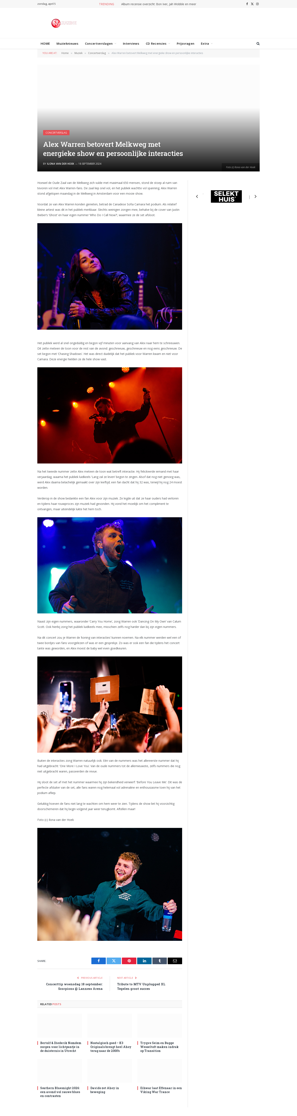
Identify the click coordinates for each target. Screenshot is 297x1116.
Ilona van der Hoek (60, 163)
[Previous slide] (197, 196)
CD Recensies (156, 43)
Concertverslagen (99, 43)
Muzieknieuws (67, 43)
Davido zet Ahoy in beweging (104, 1090)
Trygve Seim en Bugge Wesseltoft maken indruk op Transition (159, 1047)
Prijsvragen (185, 43)
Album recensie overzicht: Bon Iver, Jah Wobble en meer (158, 4)
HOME (45, 43)
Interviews (131, 43)
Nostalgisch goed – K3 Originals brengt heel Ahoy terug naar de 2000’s (110, 1047)
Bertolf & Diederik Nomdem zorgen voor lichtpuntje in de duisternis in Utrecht (60, 1047)
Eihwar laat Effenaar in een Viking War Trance (161, 1090)
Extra (205, 43)
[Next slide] (255, 196)
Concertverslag (56, 132)
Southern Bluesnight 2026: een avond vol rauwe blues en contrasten (60, 1092)
